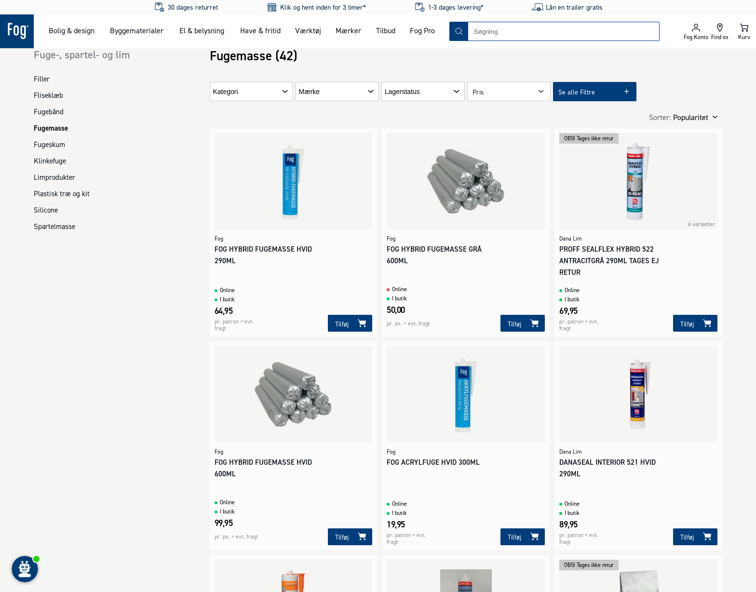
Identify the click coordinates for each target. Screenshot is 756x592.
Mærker (348, 30)
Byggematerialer (136, 30)
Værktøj (308, 30)
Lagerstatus (402, 91)
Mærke (309, 91)
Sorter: (660, 117)
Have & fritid (260, 30)
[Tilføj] (350, 323)
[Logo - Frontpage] (17, 31)
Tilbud (385, 30)
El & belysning (201, 30)
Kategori (225, 91)
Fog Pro (422, 30)
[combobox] (563, 31)
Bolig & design (71, 30)
